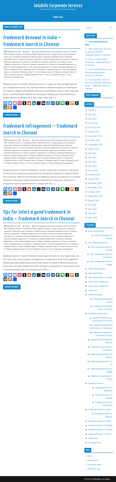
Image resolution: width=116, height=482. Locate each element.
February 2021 (94, 174)
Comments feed (94, 464)
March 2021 (93, 170)
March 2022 (93, 123)
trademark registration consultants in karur (56, 62)
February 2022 (94, 127)
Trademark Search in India (29, 72)
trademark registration (34, 59)
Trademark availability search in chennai (61, 231)
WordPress (97, 479)
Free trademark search (43, 51)
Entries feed (92, 460)
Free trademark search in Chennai (64, 51)
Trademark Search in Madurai (50, 72)
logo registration (95, 273)
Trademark (25, 57)
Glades (107, 479)
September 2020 (95, 196)
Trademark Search (16, 69)
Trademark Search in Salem (55, 160)
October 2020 (94, 192)
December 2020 (95, 183)
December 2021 (95, 136)
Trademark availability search (53, 57)
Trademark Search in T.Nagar (19, 74)
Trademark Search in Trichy (61, 74)
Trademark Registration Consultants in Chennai (60, 59)
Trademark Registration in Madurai (51, 239)
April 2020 (92, 217)
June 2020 (92, 209)
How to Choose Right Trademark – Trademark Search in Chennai (98, 62)
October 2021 (94, 140)
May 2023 (92, 110)
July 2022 (92, 114)
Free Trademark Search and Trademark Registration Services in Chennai (98, 72)
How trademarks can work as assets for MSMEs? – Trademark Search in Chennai (98, 52)
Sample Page (58, 17)
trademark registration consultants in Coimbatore (22, 62)
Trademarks (8, 77)
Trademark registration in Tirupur (48, 155)
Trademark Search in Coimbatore (61, 158)
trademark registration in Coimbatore (43, 64)
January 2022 (93, 131)
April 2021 (92, 166)
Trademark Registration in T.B (21, 67)
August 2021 (93, 149)
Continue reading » (12, 115)
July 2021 (92, 153)
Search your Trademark (12, 57)
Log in (90, 456)
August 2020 (93, 200)
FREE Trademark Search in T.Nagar (44, 54)
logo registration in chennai (100, 277)
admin (27, 51)
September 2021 (95, 144)
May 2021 (92, 161)
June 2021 (92, 157)
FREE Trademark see (96, 269)
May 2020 (92, 213)
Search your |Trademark (66, 54)
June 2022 (92, 119)
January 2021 (93, 179)
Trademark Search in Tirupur (40, 74)
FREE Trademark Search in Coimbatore (18, 54)
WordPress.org (93, 469)
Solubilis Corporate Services (58, 5)
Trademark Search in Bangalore (34, 69)
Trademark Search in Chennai (57, 69)
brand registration (96, 231)
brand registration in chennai (103, 237)
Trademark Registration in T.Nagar (45, 67)
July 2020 (92, 204)
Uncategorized (18, 77)
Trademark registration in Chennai (16, 64)
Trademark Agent (36, 57)
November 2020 (95, 187)
